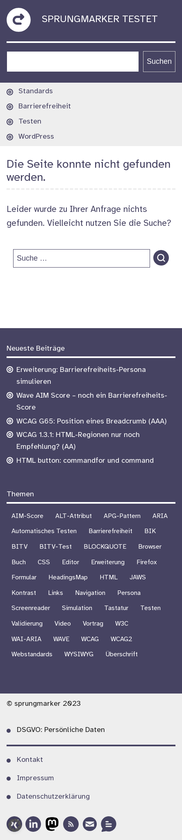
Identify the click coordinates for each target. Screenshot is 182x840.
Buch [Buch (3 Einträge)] (18, 562)
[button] (15, 825)
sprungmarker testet (100, 19)
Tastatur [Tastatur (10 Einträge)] (116, 608)
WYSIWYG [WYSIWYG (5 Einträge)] (78, 654)
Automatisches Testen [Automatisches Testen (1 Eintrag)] (44, 531)
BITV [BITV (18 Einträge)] (19, 546)
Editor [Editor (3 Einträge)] (70, 562)
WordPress (36, 137)
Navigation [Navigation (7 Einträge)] (90, 593)
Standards (35, 91)
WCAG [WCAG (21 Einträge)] (90, 639)
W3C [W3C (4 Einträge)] (121, 623)
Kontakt (30, 760)
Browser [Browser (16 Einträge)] (150, 546)
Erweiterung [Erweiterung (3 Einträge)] (108, 562)
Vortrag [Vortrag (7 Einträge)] (93, 623)
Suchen (159, 61)
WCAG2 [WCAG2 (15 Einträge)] (121, 639)
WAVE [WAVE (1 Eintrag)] (61, 639)
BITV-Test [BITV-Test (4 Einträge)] (55, 546)
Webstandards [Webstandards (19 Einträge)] (31, 654)
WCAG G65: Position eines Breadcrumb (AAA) (91, 422)
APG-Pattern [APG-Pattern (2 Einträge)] (122, 516)
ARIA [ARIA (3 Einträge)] (160, 516)
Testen (29, 122)
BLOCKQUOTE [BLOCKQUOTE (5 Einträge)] (105, 546)
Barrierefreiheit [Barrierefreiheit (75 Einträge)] (110, 531)
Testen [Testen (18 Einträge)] (150, 608)
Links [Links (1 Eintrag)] (55, 593)
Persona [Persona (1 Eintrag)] (129, 593)
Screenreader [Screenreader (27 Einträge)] (30, 608)
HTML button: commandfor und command (85, 461)
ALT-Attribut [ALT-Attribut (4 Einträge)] (73, 516)
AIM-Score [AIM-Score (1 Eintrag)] (27, 516)
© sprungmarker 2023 (44, 704)
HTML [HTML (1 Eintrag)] (109, 577)
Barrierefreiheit (44, 106)
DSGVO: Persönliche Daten (61, 730)
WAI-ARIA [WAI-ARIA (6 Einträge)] (26, 639)
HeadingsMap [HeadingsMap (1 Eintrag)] (68, 577)
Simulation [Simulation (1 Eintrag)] (77, 608)
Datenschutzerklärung (53, 797)
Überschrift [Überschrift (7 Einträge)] (121, 654)
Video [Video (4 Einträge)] (63, 623)
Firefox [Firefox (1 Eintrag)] (146, 562)
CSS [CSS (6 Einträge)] (44, 562)
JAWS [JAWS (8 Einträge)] (138, 577)
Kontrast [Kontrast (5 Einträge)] (23, 593)
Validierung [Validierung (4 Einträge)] (27, 623)
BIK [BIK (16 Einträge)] (150, 531)
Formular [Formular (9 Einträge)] (23, 577)
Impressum (35, 778)
